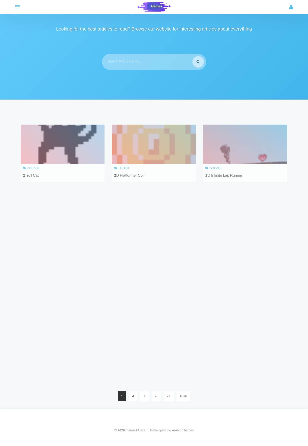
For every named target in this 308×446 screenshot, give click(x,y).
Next (183, 396)
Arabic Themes (183, 430)
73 (168, 396)
